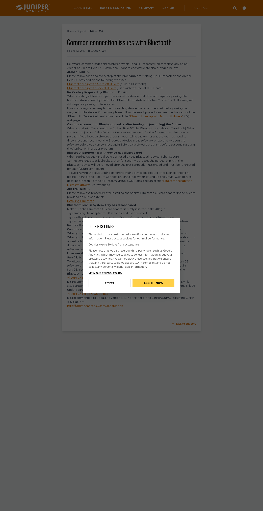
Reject (109, 283)
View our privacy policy (105, 273)
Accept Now (153, 283)
